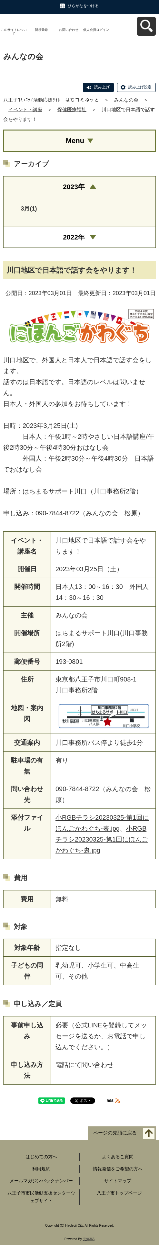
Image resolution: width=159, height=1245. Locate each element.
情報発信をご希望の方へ (118, 1168)
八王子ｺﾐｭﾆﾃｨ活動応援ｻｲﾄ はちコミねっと (51, 100)
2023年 (74, 186)
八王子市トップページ (119, 1192)
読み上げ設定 (140, 87)
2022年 (74, 237)
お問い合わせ (68, 30)
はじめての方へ (41, 1156)
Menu (75, 141)
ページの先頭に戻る (115, 1132)
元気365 (89, 1239)
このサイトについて (14, 31)
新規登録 (41, 30)
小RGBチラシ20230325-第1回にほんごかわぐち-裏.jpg (101, 839)
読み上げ (102, 87)
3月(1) (29, 208)
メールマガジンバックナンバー (41, 1180)
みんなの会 (126, 100)
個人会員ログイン (96, 30)
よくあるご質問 (118, 1156)
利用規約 (41, 1168)
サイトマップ (117, 1180)
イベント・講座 (25, 109)
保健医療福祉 (71, 109)
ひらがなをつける (83, 6)
